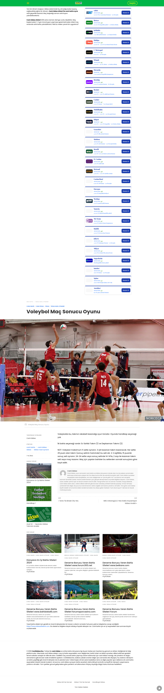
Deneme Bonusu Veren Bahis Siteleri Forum (118, 610)
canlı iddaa (42, 447)
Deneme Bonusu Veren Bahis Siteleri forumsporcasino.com (80, 610)
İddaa (47, 306)
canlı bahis (31, 447)
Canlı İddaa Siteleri (33, 604)
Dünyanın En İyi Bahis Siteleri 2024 (38, 481)
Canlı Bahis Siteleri (42, 555)
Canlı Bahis (30, 306)
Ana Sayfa (30, 302)
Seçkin (132, 3)
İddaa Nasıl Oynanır (41, 302)
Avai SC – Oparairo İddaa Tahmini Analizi (37, 525)
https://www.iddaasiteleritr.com (38, 626)
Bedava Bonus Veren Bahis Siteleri (77, 555)
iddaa (29, 450)
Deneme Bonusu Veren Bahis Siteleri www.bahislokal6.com (42, 610)
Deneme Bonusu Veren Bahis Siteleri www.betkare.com (118, 564)
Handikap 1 (31, 503)
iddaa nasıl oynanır (41, 450)
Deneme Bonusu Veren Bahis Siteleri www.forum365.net (80, 564)
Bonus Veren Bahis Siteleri (112, 555)
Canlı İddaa (40, 306)
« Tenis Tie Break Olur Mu (68, 501)
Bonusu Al (126, 12)
